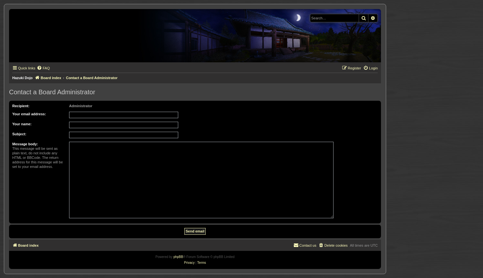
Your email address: (29, 114)
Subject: (19, 134)
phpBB (178, 257)
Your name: (22, 124)
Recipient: (20, 106)
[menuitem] (43, 68)
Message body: (25, 144)
